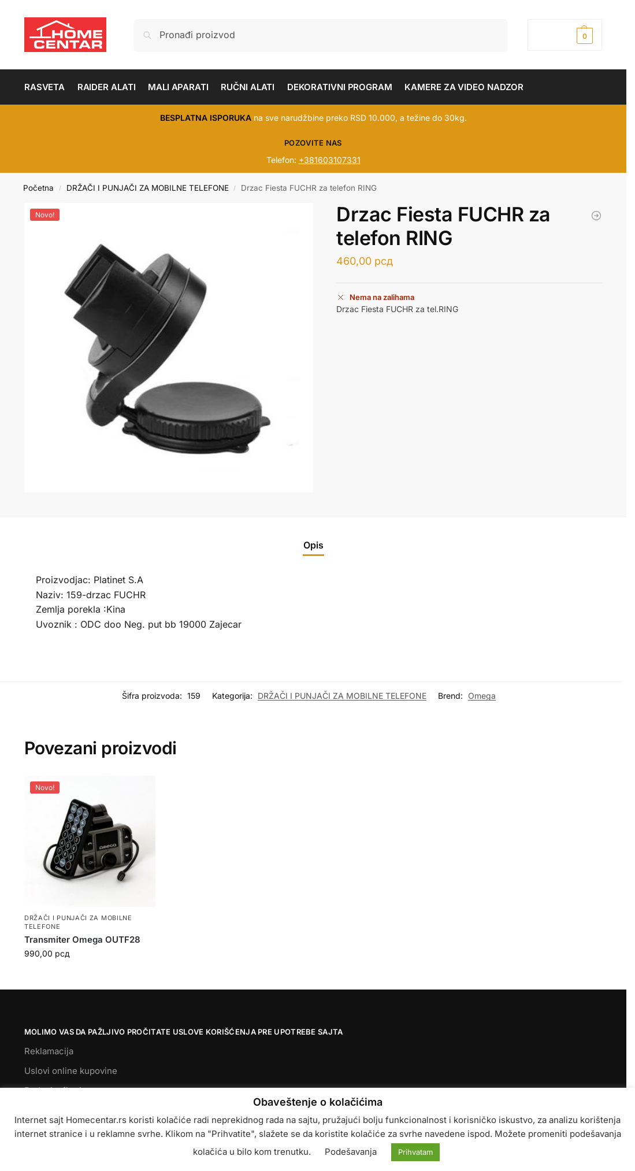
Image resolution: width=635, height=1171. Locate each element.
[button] (565, 35)
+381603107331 (330, 160)
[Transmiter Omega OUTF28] (596, 215)
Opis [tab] (313, 545)
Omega (482, 696)
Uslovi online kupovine (70, 1070)
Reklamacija (48, 1051)
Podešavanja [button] (351, 1151)
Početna (38, 187)
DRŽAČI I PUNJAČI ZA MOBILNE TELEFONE (147, 187)
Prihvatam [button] (415, 1152)
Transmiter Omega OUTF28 (82, 939)
